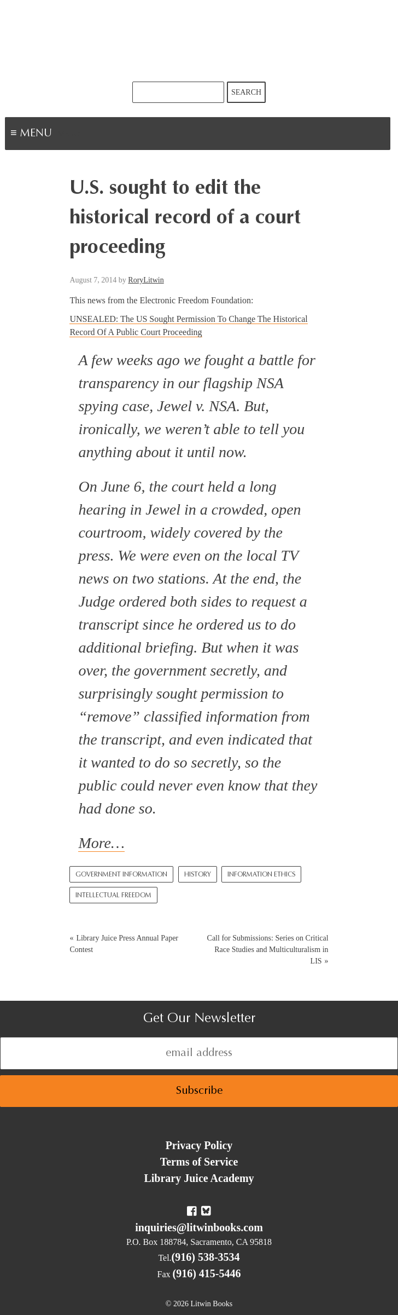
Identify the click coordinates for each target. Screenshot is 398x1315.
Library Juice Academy (199, 1178)
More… (101, 842)
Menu (68, 135)
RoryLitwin (145, 280)
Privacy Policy (199, 1145)
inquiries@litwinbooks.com (199, 1227)
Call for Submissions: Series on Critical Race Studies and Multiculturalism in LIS (268, 949)
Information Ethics (261, 875)
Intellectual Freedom (113, 895)
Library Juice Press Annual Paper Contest (123, 944)
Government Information (121, 875)
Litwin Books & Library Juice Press (199, 40)
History (197, 875)
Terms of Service (199, 1162)
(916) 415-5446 (207, 1273)
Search (246, 92)
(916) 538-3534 (206, 1257)
